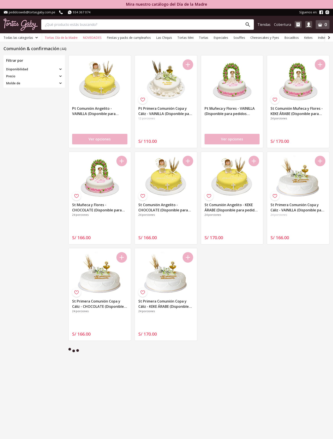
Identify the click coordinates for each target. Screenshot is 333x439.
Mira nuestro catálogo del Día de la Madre (166, 4)
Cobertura (282, 24)
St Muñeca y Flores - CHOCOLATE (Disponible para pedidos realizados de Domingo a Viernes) (98, 207)
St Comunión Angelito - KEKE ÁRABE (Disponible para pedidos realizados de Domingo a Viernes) (231, 207)
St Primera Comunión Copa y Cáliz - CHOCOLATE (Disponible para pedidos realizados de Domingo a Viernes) (98, 304)
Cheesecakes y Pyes (264, 37)
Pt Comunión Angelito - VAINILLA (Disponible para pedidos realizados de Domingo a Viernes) (98, 111)
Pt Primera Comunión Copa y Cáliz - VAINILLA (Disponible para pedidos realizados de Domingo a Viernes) (165, 111)
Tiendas (264, 24)
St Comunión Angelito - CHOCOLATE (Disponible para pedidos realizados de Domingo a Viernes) (164, 207)
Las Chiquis (164, 37)
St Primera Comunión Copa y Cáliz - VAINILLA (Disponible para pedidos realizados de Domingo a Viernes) (298, 207)
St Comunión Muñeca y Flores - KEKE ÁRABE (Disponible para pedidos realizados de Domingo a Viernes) (297, 111)
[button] (298, 24)
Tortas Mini (185, 37)
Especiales (221, 37)
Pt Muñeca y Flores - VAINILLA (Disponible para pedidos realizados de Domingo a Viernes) (230, 111)
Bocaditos (291, 37)
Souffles (239, 37)
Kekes (308, 37)
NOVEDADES (92, 37)
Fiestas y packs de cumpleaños (129, 37)
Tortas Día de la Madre (61, 37)
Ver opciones (100, 139)
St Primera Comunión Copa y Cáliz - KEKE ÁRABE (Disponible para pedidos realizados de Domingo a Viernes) (163, 304)
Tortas (203, 37)
